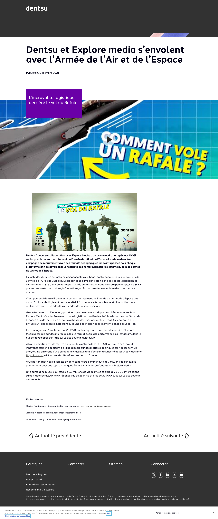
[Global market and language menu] (59, 9)
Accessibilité (34, 479)
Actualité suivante (167, 435)
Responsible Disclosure (40, 490)
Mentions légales (36, 474)
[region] (109, 512)
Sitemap (116, 464)
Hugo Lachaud (34, 355)
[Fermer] (213, 512)
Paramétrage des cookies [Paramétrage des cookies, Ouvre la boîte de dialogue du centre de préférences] (167, 513)
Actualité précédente (54, 435)
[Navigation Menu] (184, 8)
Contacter (76, 464)
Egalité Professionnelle (40, 484)
